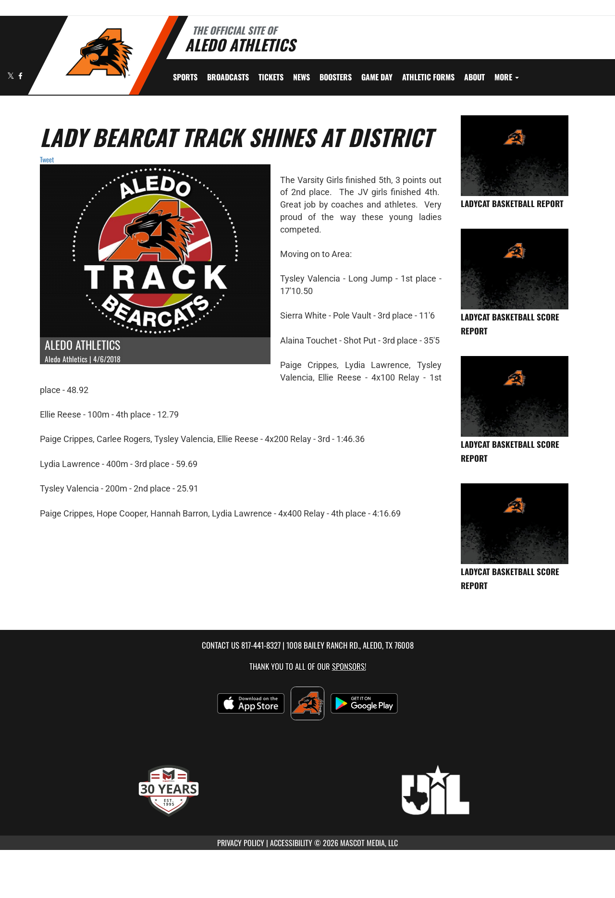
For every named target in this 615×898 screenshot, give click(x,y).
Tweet (47, 159)
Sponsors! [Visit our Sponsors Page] (349, 666)
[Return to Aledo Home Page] (98, 54)
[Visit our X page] (11, 76)
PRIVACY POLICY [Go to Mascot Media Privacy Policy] (240, 843)
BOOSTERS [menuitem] (336, 77)
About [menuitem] (474, 77)
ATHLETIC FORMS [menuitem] (428, 77)
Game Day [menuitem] (377, 77)
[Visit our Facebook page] (20, 76)
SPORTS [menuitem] (185, 77)
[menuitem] (228, 77)
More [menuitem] (506, 77)
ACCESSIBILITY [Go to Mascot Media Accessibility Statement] (291, 843)
